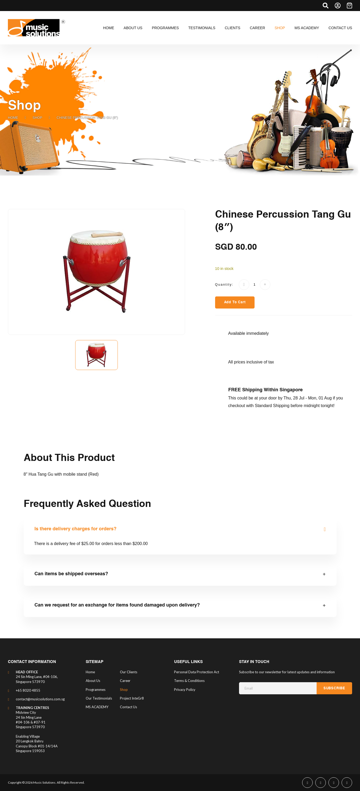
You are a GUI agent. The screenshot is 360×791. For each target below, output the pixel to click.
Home (13, 118)
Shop (37, 118)
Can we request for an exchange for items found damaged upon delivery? (117, 605)
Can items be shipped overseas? (71, 574)
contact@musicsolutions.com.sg (40, 699)
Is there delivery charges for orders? (75, 529)
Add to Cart (235, 302)
